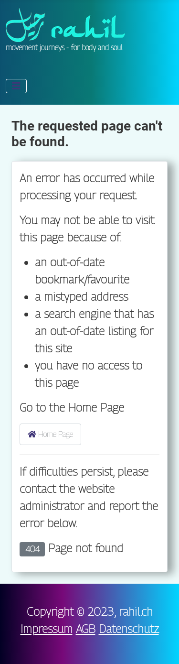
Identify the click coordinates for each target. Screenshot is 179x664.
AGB (85, 628)
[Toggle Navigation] (16, 86)
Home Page (50, 434)
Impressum (47, 628)
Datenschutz (129, 628)
